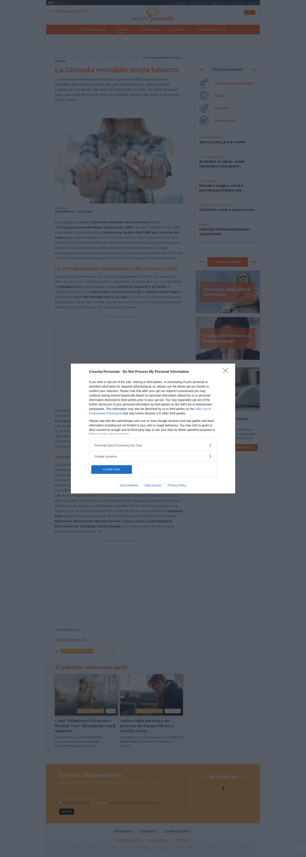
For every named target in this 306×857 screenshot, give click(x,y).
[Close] (227, 372)
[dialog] (153, 428)
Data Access (152, 485)
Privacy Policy (177, 485)
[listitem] (153, 445)
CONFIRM (111, 469)
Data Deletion (129, 485)
